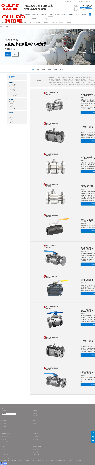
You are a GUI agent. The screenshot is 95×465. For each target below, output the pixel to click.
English (92, 1)
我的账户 (35, 410)
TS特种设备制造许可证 (43, 460)
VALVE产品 (4, 436)
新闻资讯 (71, 14)
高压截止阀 (35, 14)
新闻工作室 (35, 439)
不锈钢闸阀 (27, 14)
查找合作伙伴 (36, 449)
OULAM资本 (36, 436)
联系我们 (84, 14)
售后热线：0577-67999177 (71, 1)
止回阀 (49, 69)
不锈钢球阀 (43, 14)
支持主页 (35, 423)
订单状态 (35, 413)
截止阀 (43, 69)
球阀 (13, 26)
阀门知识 (78, 14)
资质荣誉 (64, 14)
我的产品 (35, 415)
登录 (86, 1)
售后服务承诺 (4, 441)
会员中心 (81, 1)
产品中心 (50, 14)
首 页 (21, 14)
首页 (1, 26)
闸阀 (38, 69)
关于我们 (3, 426)
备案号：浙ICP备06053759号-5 (58, 460)
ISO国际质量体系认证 (31, 460)
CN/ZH (4, 408)
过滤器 (55, 69)
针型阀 (61, 69)
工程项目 (3, 449)
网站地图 (3, 410)
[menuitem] (5, 23)
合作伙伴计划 (36, 454)
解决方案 (57, 14)
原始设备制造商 (36, 452)
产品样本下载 (4, 454)
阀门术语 (3, 452)
